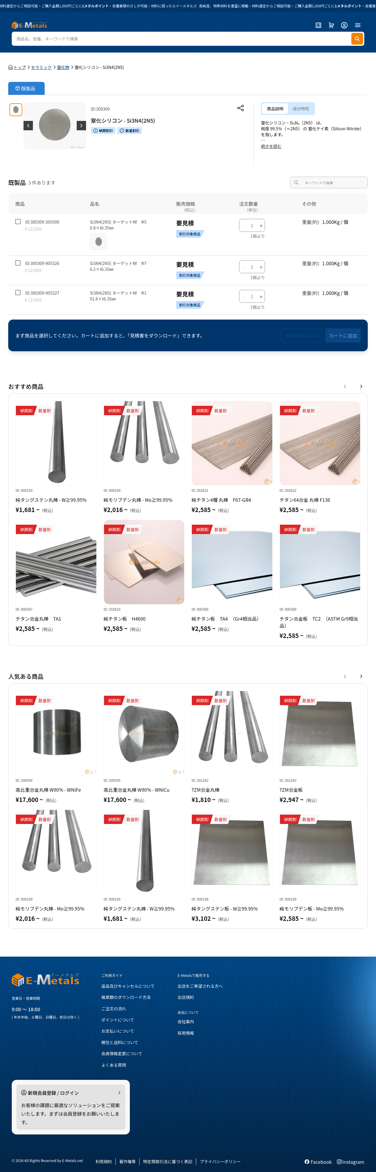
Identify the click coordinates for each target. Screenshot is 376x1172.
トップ (20, 67)
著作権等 (127, 1161)
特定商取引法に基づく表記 (167, 1161)
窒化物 (63, 67)
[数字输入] (252, 225)
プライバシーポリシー (220, 1161)
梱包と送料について (119, 1042)
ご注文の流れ (113, 1008)
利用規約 (103, 1161)
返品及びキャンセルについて (128, 986)
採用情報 (186, 1033)
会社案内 (186, 1021)
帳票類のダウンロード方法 (126, 997)
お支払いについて (117, 1031)
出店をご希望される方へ (200, 986)
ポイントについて (117, 1020)
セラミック (41, 67)
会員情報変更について (121, 1053)
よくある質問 (113, 1065)
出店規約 (186, 997)
